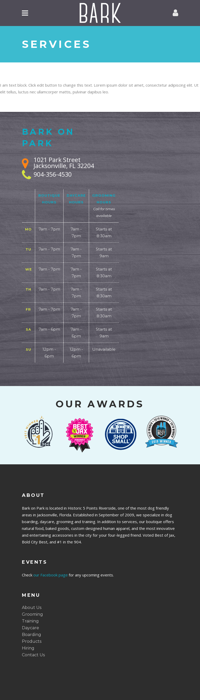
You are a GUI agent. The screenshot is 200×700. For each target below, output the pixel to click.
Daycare (30, 627)
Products (31, 641)
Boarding (31, 634)
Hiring (28, 648)
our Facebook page (50, 574)
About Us (31, 607)
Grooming (32, 614)
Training (30, 621)
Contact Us (33, 654)
